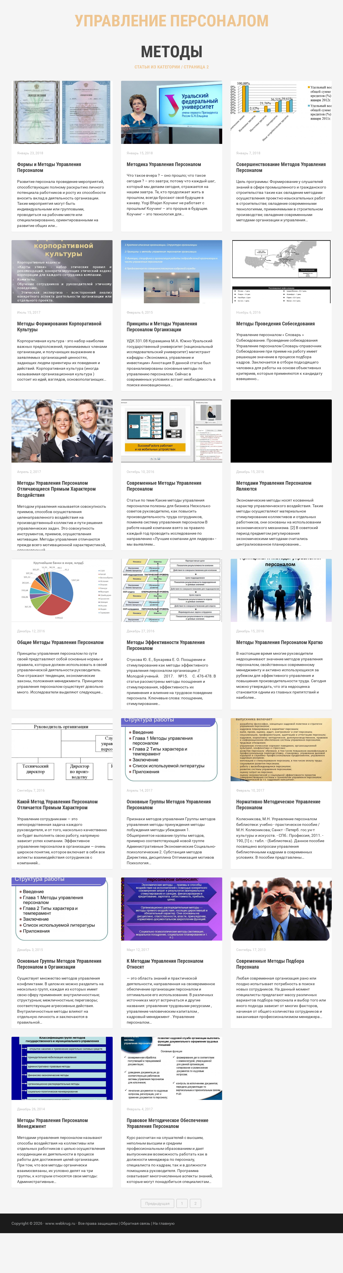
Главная (138, 56)
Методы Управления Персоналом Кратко (279, 682)
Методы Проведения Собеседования (275, 363)
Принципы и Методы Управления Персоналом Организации (162, 366)
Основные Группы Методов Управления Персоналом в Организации (59, 1004)
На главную (163, 1263)
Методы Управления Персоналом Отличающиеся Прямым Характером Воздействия (56, 529)
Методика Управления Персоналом (164, 204)
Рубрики (165, 56)
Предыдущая (157, 1243)
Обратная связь (135, 1263)
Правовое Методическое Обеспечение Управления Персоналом (167, 1163)
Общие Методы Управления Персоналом (60, 682)
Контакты (195, 56)
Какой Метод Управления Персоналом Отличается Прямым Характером (57, 844)
